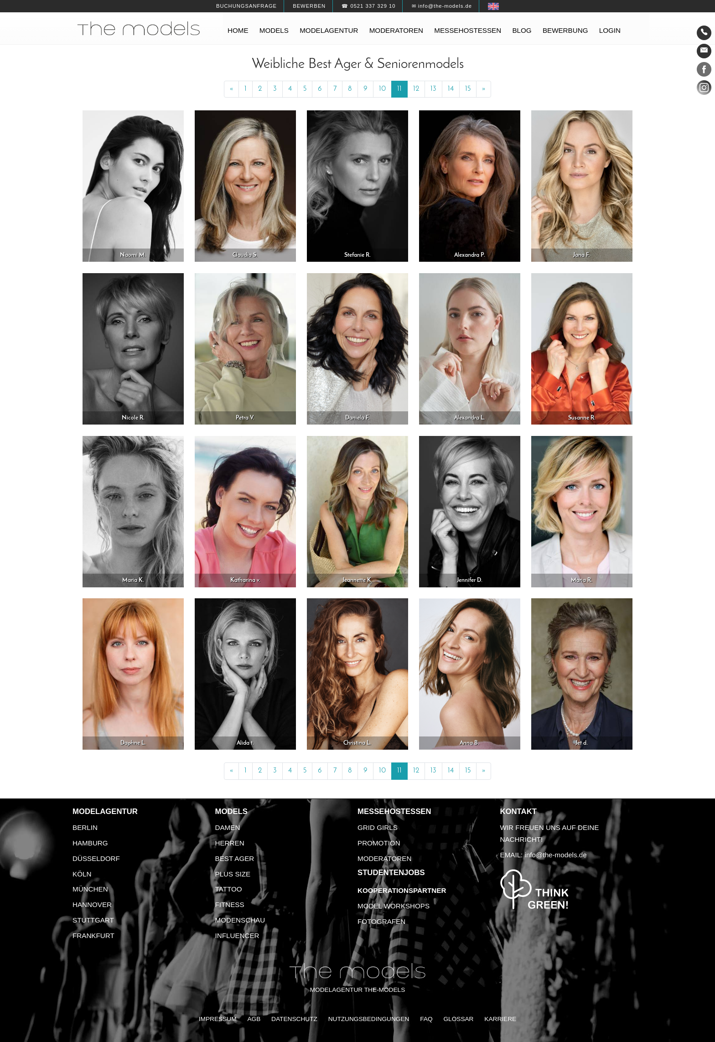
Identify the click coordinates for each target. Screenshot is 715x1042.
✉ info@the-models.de (442, 6)
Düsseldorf (96, 858)
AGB (253, 1019)
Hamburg (90, 843)
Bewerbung (565, 30)
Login (610, 30)
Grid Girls (378, 827)
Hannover (92, 904)
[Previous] (231, 89)
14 (451, 89)
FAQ (426, 1019)
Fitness (229, 904)
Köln (82, 874)
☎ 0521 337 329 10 (368, 6)
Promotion (379, 843)
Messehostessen (467, 30)
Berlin (85, 827)
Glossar (458, 1019)
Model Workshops (394, 906)
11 (399, 89)
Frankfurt (93, 935)
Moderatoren (396, 30)
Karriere (500, 1019)
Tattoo (228, 889)
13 (433, 89)
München (90, 889)
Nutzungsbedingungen (368, 1019)
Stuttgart (93, 920)
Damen (227, 827)
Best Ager (234, 858)
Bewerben (309, 6)
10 (382, 89)
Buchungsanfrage (246, 6)
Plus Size (233, 874)
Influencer (237, 935)
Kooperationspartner (402, 890)
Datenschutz (294, 1019)
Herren (229, 843)
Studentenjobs (391, 872)
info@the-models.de (556, 855)
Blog (521, 30)
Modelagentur (329, 30)
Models (274, 30)
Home (238, 30)
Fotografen (381, 921)
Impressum (218, 1019)
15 (468, 89)
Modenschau (240, 920)
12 (416, 89)
